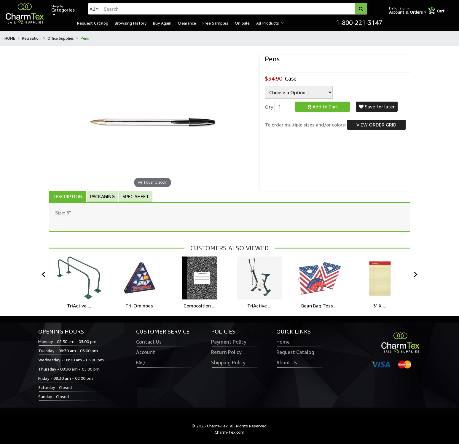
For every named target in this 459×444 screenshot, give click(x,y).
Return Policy (226, 352)
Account (145, 352)
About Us (286, 363)
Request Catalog (92, 22)
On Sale (242, 22)
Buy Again (162, 22)
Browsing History (130, 22)
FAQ (140, 363)
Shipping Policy (228, 363)
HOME (9, 38)
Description (67, 196)
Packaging (102, 196)
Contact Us (149, 342)
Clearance (187, 22)
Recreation (31, 38)
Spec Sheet (135, 196)
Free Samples (215, 22)
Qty (269, 107)
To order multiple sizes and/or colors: (305, 125)
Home (283, 342)
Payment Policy (228, 342)
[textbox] (233, 9)
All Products (267, 22)
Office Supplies (60, 38)
